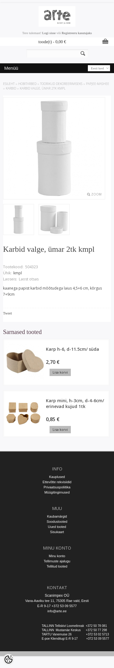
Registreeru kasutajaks (77, 33)
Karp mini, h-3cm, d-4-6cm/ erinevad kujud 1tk (75, 403)
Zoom (96, 194)
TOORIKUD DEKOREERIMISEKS (61, 84)
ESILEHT (9, 84)
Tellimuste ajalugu (57, 561)
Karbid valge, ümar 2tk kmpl (42, 88)
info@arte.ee (57, 611)
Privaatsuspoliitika (56, 487)
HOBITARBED (27, 84)
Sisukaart (57, 532)
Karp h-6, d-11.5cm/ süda (72, 349)
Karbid (11, 88)
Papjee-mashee (97, 84)
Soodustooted (57, 521)
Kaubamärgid (57, 516)
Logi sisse (49, 33)
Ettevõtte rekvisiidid (57, 482)
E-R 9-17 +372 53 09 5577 (57, 606)
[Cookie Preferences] (8, 659)
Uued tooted (57, 527)
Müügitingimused (57, 492)
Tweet (7, 313)
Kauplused (57, 477)
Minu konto (57, 556)
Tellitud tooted (57, 566)
